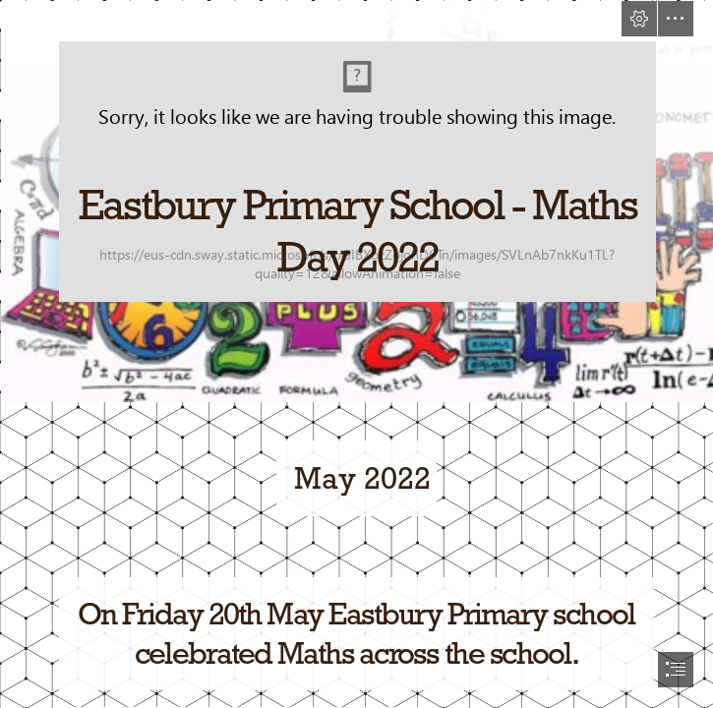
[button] (639, 18)
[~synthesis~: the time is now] (356, 200)
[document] (356, 354)
